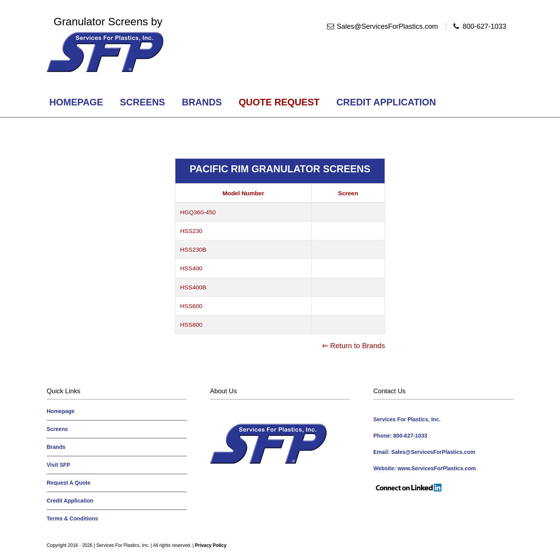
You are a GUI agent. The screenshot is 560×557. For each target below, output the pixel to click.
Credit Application (386, 102)
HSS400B (193, 287)
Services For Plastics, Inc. (122, 545)
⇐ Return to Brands (353, 346)
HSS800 (191, 324)
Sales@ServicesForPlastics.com (387, 26)
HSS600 (191, 306)
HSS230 (191, 231)
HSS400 (191, 268)
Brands (201, 102)
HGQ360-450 (198, 212)
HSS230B (193, 249)
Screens (142, 102)
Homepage (76, 102)
